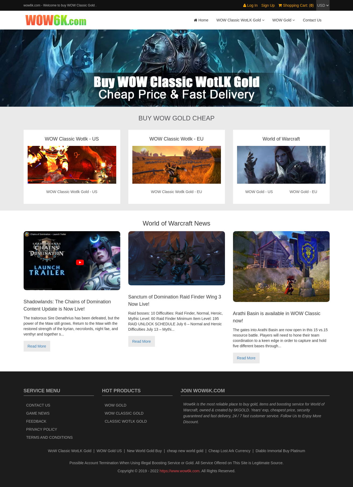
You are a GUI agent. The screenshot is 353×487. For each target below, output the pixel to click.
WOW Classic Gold (124, 413)
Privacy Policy (41, 429)
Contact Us (312, 20)
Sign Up (268, 5)
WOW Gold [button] (283, 20)
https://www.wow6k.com (180, 471)
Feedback (36, 421)
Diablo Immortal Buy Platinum (280, 451)
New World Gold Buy (144, 451)
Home (201, 20)
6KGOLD (241, 410)
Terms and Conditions (49, 437)
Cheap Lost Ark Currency (229, 451)
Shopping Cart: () (296, 5)
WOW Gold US (109, 451)
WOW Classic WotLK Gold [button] (240, 20)
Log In (250, 5)
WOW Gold (115, 405)
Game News (38, 413)
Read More (37, 346)
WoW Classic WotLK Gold (69, 451)
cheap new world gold (185, 451)
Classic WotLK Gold (126, 421)
